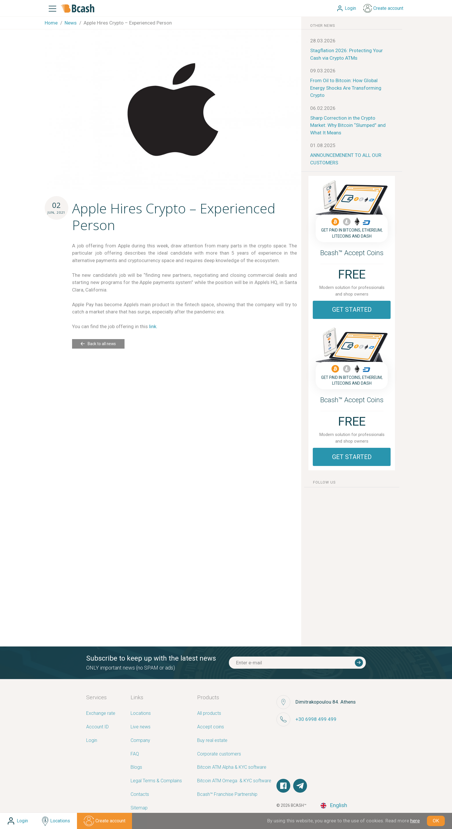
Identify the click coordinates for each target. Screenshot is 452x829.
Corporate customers (219, 754)
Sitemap (139, 808)
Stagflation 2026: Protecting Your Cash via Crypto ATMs (346, 54)
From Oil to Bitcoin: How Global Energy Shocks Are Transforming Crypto (345, 88)
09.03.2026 (323, 71)
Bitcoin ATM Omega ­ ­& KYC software (234, 781)
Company (140, 740)
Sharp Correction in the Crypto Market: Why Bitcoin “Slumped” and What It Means (348, 125)
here (415, 821)
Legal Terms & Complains (156, 781)
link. (153, 326)
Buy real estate (212, 740)
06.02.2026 (323, 108)
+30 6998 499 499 (315, 719)
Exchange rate (100, 713)
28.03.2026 (323, 41)
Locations (141, 713)
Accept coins (210, 727)
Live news (140, 727)
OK (436, 821)
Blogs (136, 767)
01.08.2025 (323, 145)
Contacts (140, 794)
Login (91, 740)
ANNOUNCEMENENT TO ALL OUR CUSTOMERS (345, 159)
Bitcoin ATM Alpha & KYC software (231, 767)
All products (209, 713)
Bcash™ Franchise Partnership (227, 794)
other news (322, 25)
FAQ (135, 754)
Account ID (97, 727)
